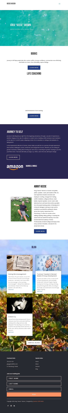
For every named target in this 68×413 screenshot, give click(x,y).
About (36, 364)
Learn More (34, 67)
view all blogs (34, 342)
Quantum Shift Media (38, 401)
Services (37, 366)
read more (11, 289)
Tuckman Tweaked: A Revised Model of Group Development (47, 275)
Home (37, 361)
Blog (36, 369)
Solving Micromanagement (17, 274)
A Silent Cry (12, 317)
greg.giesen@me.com (12, 364)
